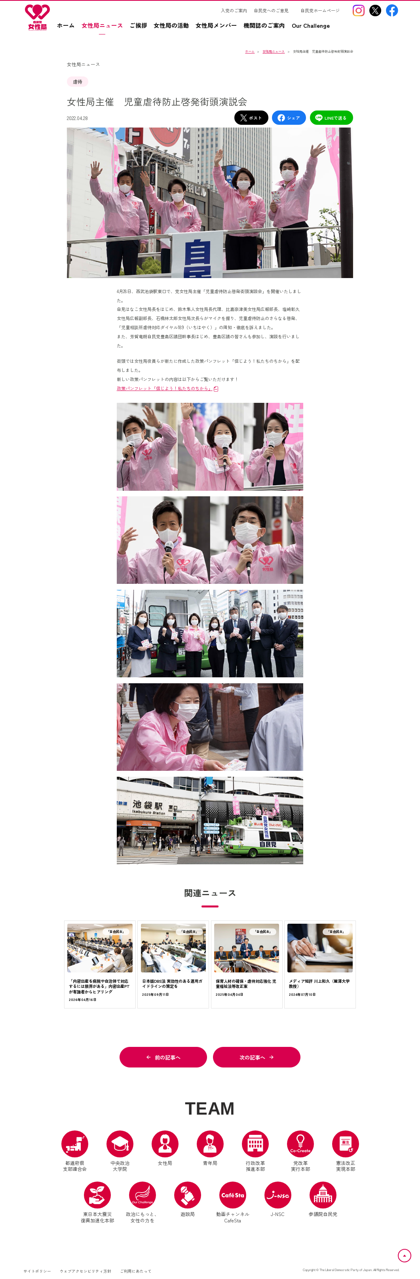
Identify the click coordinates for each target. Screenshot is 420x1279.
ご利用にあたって (136, 1271)
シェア (288, 118)
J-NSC (277, 1199)
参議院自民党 (323, 1199)
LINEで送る (331, 118)
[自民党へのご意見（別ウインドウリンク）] (274, 10)
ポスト (250, 118)
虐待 (77, 81)
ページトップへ (410, 1253)
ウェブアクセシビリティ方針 (85, 1271)
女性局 (165, 1148)
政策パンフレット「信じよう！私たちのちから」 (165, 388)
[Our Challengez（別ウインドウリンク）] (314, 28)
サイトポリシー (37, 1271)
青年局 (210, 1148)
